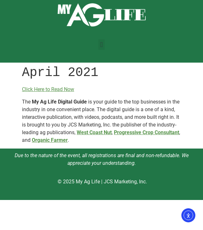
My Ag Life (88, 182)
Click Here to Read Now (48, 89)
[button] (101, 44)
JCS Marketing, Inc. (125, 182)
